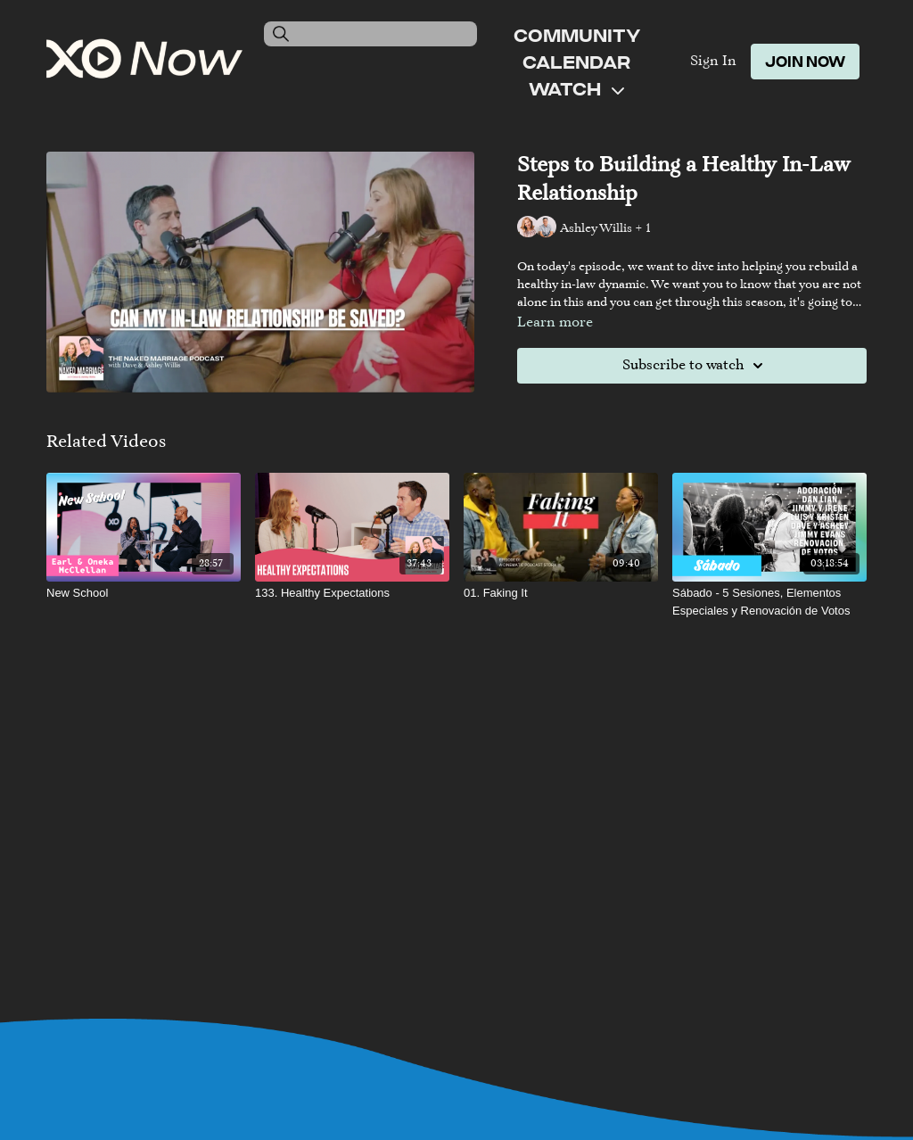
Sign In (713, 61)
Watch (576, 88)
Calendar (576, 61)
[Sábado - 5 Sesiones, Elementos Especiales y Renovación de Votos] (769, 601)
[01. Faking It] (561, 593)
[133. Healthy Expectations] (352, 593)
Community (577, 34)
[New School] (143, 593)
